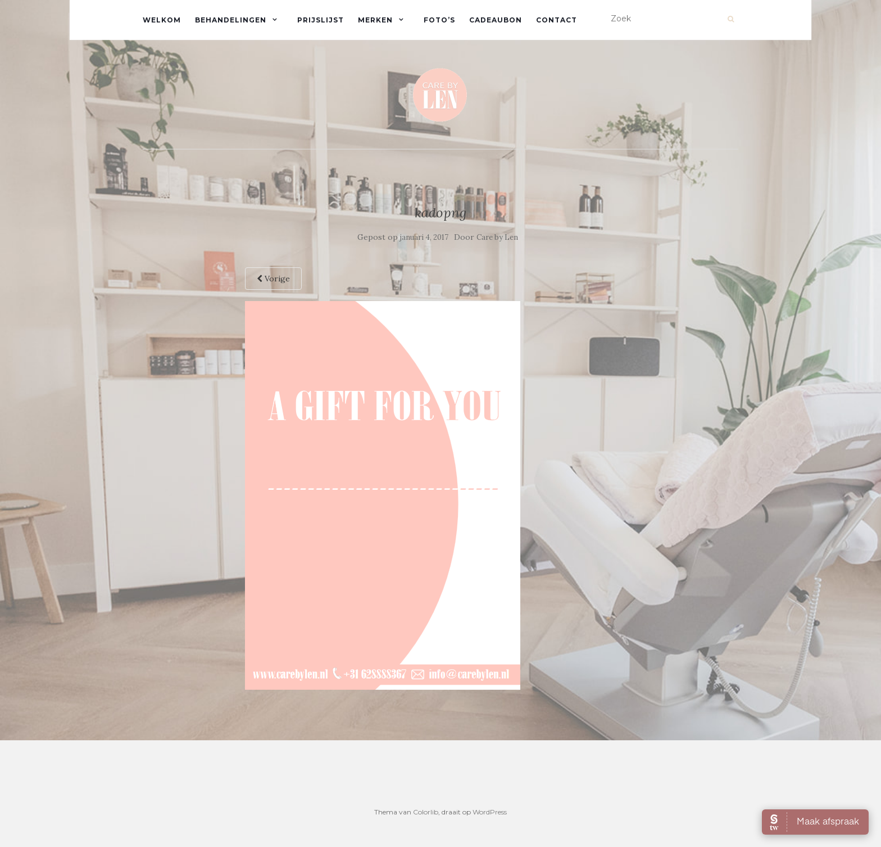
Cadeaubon (495, 20)
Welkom (162, 20)
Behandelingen (230, 20)
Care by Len (497, 237)
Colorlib (425, 812)
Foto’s (439, 20)
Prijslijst (320, 20)
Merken (375, 20)
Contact (556, 20)
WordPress (490, 812)
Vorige (273, 279)
